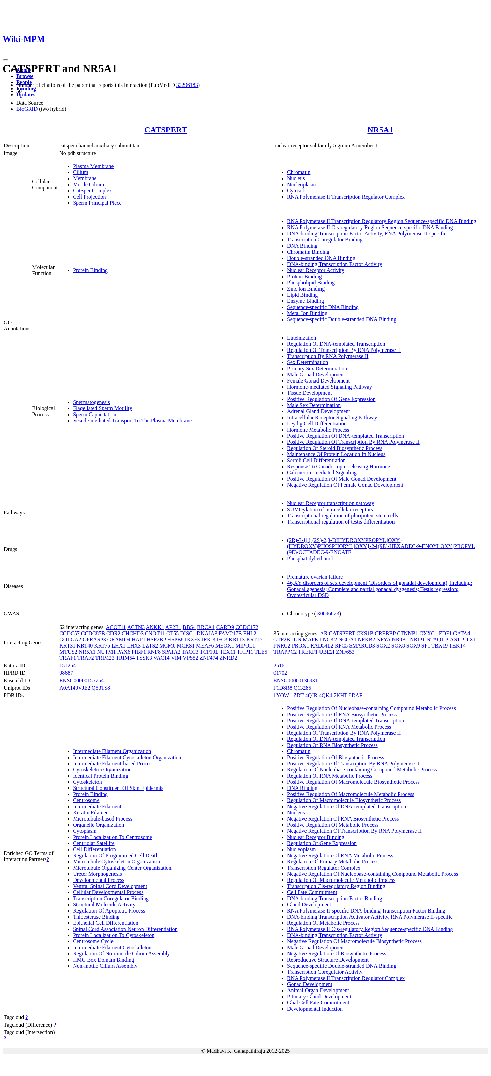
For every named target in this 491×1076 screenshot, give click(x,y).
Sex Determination (307, 362)
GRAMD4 (119, 639)
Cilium (80, 172)
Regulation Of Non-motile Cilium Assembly (121, 953)
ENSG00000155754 (81, 680)
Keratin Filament (91, 812)
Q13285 (302, 688)
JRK (206, 639)
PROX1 (300, 646)
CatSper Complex (92, 190)
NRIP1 (417, 639)
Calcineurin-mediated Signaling (322, 472)
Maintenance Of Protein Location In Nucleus (336, 454)
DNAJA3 (207, 633)
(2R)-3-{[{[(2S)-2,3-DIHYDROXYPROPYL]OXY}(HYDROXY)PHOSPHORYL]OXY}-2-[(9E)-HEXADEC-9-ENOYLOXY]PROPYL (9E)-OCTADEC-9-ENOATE (381, 546)
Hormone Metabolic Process (318, 430)
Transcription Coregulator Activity (325, 972)
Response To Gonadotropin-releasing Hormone (338, 466)
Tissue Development (309, 393)
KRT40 (85, 646)
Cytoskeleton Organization (102, 770)
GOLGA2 (70, 639)
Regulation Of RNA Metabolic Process (329, 776)
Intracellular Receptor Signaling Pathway (332, 417)
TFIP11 (245, 652)
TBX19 (439, 646)
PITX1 (468, 639)
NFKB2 (366, 639)
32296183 (187, 85)
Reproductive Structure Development (328, 960)
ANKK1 (155, 627)
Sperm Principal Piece (97, 203)
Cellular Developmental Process (108, 892)
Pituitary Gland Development (319, 996)
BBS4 (189, 627)
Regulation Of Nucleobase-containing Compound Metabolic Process (362, 770)
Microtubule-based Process (102, 819)
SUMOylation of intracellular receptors (330, 509)
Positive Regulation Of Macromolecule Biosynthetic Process (353, 782)
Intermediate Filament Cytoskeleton (112, 947)
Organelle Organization (98, 825)
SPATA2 (171, 652)
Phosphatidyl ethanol (310, 558)
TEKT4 (457, 646)
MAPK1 (312, 639)
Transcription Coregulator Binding (325, 240)
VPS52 (190, 658)
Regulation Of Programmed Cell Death (116, 855)
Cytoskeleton (87, 782)
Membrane (84, 178)
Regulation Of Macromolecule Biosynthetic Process (344, 800)
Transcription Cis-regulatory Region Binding (336, 886)
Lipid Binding (302, 295)
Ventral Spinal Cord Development (110, 886)
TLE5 (261, 652)
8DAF (355, 695)
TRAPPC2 (285, 652)
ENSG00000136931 (295, 680)
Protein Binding (90, 270)
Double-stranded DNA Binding (321, 258)
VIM (176, 658)
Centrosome (86, 800)
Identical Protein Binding (100, 776)
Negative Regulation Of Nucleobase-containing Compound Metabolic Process (372, 874)
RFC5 (341, 646)
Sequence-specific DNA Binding (323, 307)
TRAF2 (85, 658)
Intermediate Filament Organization (112, 751)
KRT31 (67, 646)
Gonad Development (309, 984)
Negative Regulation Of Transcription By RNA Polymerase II (354, 831)
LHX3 (134, 646)
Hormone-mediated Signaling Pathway (329, 387)
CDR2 (113, 633)
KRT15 (254, 639)
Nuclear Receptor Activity (315, 270)
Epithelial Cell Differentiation (105, 923)
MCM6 (167, 646)
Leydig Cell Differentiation (317, 423)
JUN (296, 639)
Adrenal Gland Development (318, 411)
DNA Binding (302, 246)
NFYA (383, 639)
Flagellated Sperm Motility (102, 408)
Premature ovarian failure (315, 577)
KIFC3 (219, 639)
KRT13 (237, 639)
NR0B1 (400, 639)
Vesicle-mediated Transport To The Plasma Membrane (132, 420)
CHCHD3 (133, 633)
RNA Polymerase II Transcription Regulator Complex (346, 197)
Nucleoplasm (301, 184)
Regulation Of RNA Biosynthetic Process (332, 745)
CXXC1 (428, 633)
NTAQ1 (435, 639)
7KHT (340, 695)
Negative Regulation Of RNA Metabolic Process (340, 855)
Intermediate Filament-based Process (113, 763)
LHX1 (118, 646)
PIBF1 (139, 652)
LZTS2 (150, 646)
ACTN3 (136, 627)
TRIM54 (125, 658)
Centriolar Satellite (93, 843)
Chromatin (298, 172)
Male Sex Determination (314, 405)
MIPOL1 (245, 646)
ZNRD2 (228, 658)
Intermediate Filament (97, 806)
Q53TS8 (101, 688)
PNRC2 (282, 646)
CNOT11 (155, 633)
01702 (280, 673)
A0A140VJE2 (74, 688)
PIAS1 (452, 639)
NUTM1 (106, 652)
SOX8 (398, 646)
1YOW (281, 695)
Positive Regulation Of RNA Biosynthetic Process (342, 714)
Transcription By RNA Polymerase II (328, 356)
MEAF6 (205, 646)
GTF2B (281, 639)
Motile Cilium (88, 184)
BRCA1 (206, 627)
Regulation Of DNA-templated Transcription (336, 344)
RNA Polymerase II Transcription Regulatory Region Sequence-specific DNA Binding (381, 221)
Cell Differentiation (94, 849)
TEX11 (228, 652)
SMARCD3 (362, 646)
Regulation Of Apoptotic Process (109, 911)
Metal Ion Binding (307, 313)
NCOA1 (347, 639)
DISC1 (187, 633)
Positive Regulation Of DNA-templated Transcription (345, 436)
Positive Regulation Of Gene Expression (331, 399)
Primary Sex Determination (317, 368)
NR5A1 (380, 129)
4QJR (311, 695)
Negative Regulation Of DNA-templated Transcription (346, 806)
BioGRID (27, 109)
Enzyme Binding (305, 301)
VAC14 (161, 658)
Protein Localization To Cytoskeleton (113, 935)
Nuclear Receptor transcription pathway (330, 503)
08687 (66, 673)
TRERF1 (308, 652)
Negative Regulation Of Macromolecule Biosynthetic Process (354, 941)
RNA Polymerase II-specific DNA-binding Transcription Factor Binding (366, 911)
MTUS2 (68, 652)
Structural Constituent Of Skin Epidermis (118, 788)
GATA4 (461, 633)
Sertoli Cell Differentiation (316, 460)
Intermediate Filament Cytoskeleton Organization (127, 757)
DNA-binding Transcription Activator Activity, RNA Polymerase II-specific (370, 917)
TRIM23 (104, 658)
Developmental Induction (315, 1009)
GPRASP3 (94, 639)
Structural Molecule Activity (104, 904)
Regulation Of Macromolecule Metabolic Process (341, 880)
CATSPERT (165, 129)
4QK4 (325, 695)
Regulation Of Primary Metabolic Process (332, 861)
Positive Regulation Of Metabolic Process (332, 825)
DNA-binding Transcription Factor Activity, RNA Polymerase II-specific (366, 233)
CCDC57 (69, 633)
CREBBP (385, 633)
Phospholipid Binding (311, 282)
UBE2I (326, 652)
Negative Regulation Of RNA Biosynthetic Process (343, 819)
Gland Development (309, 904)
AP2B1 (173, 627)
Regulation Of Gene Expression (322, 843)
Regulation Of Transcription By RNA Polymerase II (344, 350)
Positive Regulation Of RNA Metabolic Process (339, 727)
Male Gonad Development (316, 374)
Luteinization (301, 338)
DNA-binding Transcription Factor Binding (334, 898)
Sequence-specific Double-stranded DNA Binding (341, 319)
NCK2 (330, 639)
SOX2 (383, 646)
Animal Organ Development (318, 990)
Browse (24, 76)
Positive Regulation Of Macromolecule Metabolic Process (350, 794)
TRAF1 (67, 658)
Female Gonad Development (318, 381)
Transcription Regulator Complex (323, 868)
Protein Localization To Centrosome (112, 837)
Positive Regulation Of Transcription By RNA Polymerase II (353, 442)
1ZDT (297, 695)
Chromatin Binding (308, 252)
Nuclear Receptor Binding (315, 837)
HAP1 (138, 639)
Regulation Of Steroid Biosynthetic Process (334, 448)
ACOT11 (116, 627)
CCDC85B (93, 633)
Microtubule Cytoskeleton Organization (116, 861)
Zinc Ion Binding (306, 289)
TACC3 (190, 652)
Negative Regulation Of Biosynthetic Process (336, 953)
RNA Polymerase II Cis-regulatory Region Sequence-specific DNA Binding (370, 227)
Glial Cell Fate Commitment (318, 1002)
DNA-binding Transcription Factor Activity (334, 264)
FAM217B (230, 633)
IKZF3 (192, 639)
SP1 (425, 646)
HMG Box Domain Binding (103, 960)
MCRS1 (185, 646)
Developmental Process (98, 880)
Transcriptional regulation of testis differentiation (341, 522)
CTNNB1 (407, 633)
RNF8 (154, 652)
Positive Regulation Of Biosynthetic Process (335, 757)
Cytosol (295, 190)
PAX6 (124, 652)
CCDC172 (246, 627)
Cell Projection (89, 197)
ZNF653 (345, 652)
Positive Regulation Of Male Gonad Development (341, 479)
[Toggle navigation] (5, 60)
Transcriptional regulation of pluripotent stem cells (342, 515)
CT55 (172, 633)
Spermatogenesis (91, 402)
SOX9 (413, 646)
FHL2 (249, 633)
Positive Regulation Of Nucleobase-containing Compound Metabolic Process (371, 708)
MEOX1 (224, 646)
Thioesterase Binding (96, 917)
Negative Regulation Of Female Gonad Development (345, 485)
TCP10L (209, 652)
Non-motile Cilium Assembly (105, 966)
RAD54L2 (321, 646)
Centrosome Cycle (93, 941)
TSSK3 (144, 658)
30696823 (328, 614)
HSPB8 (175, 639)
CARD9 (225, 627)
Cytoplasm (84, 831)
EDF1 (445, 633)
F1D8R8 (282, 688)
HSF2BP (156, 639)
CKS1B (365, 633)
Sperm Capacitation (94, 414)
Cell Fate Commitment (312, 892)
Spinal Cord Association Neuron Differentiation (125, 929)
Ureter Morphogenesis (97, 874)
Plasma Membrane (93, 166)
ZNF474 (208, 658)
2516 (278, 665)
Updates (25, 94)
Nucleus (296, 178)
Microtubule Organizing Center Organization (122, 868)
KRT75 (102, 646)
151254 (67, 665)
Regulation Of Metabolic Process (323, 923)
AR (323, 633)
